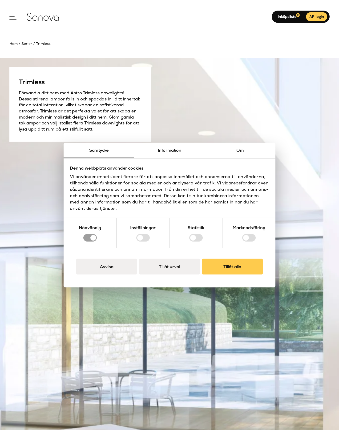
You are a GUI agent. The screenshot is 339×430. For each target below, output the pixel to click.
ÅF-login (316, 16)
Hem (13, 43)
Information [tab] (169, 150)
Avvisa (106, 266)
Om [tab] (240, 150)
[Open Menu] (13, 16)
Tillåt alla (232, 266)
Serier (26, 43)
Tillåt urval (169, 266)
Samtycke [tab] (99, 150)
